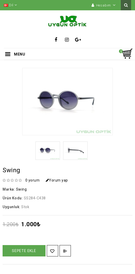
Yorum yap (57, 180)
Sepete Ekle (24, 251)
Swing (21, 189)
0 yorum (32, 180)
